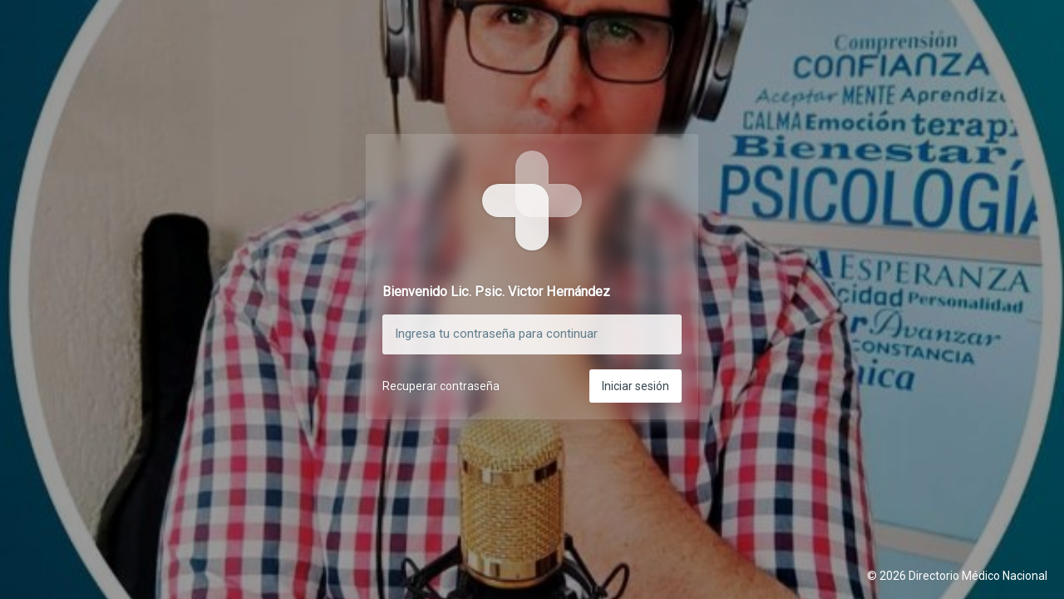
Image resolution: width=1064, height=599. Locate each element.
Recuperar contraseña (441, 386)
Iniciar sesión (635, 386)
